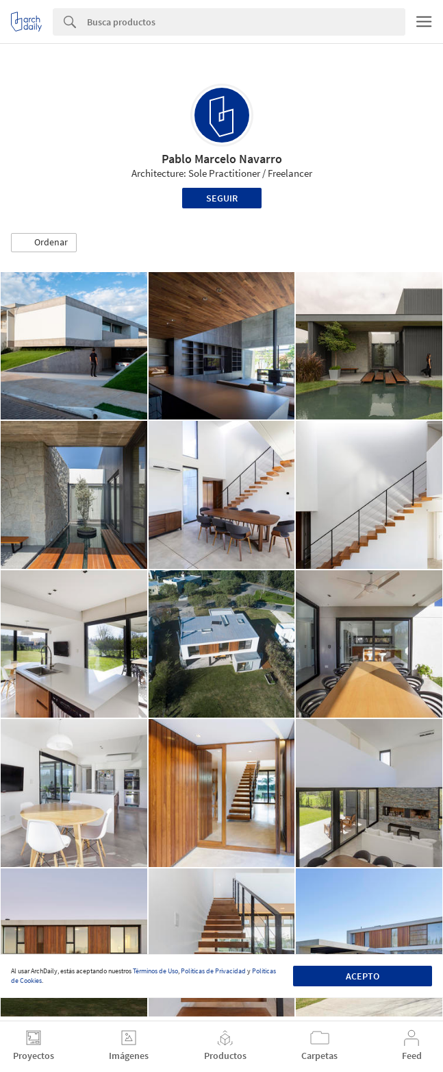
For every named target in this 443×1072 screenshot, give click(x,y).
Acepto (362, 976)
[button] (44, 242)
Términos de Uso (155, 970)
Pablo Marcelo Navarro (222, 159)
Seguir (222, 198)
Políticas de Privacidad (213, 970)
